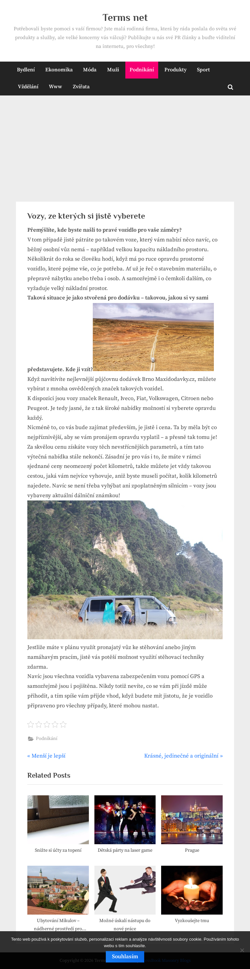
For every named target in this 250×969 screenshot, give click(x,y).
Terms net (125, 17)
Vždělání (28, 86)
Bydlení (26, 69)
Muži (113, 69)
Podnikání (142, 69)
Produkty (175, 69)
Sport (203, 69)
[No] (242, 950)
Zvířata (81, 86)
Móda (89, 69)
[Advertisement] (125, 144)
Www (55, 86)
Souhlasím (125, 956)
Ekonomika (59, 69)
